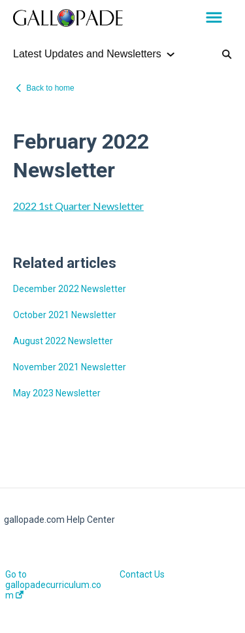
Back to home (50, 88)
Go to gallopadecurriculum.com (53, 584)
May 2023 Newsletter (57, 393)
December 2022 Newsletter (69, 289)
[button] (214, 18)
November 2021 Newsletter (69, 367)
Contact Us (142, 574)
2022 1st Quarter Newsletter (78, 205)
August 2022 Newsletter (63, 341)
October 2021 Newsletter (64, 315)
